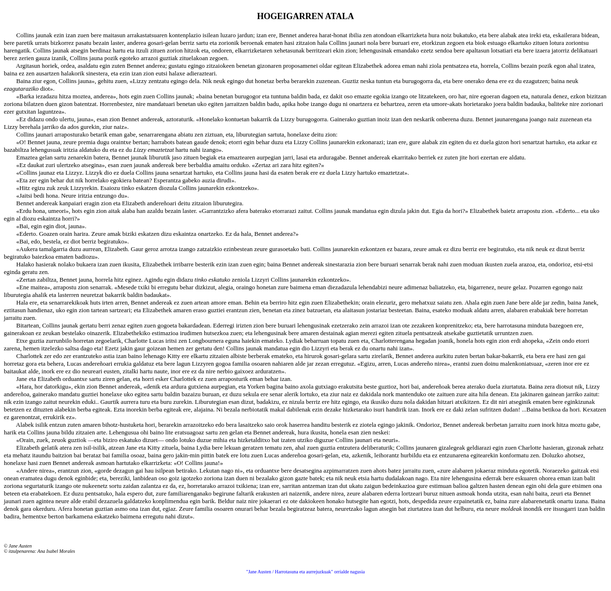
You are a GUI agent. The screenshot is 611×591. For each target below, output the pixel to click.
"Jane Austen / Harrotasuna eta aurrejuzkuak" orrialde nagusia (305, 571)
